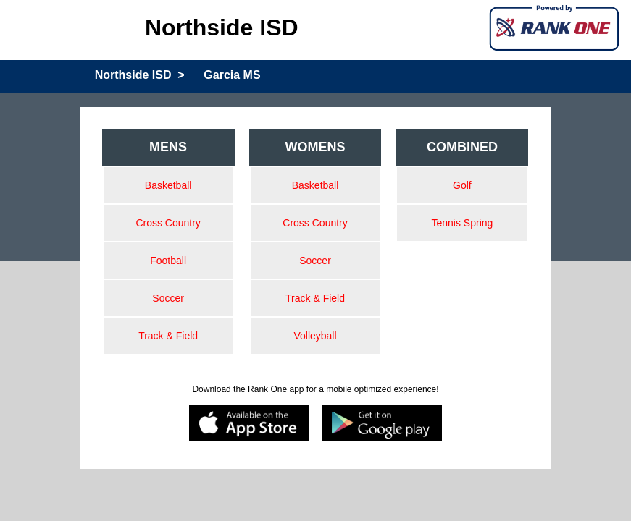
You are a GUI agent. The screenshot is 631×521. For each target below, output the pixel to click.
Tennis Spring (462, 223)
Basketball (168, 185)
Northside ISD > (140, 75)
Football (168, 260)
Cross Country (167, 223)
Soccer (168, 298)
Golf (462, 185)
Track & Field (168, 336)
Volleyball (314, 336)
